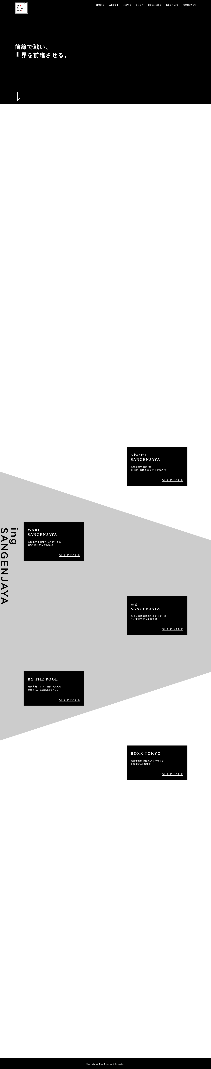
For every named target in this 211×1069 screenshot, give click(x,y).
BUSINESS (154, 5)
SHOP (139, 5)
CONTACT (189, 5)
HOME (100, 5)
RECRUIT (172, 5)
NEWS (127, 5)
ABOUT (114, 5)
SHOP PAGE (172, 480)
